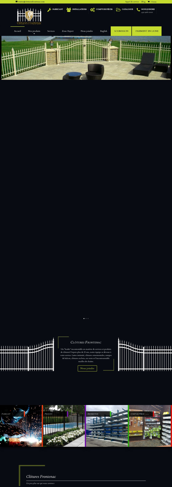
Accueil (17, 31)
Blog (143, 1)
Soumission (121, 31)
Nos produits (34, 31)
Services (51, 31)
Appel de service (132, 1)
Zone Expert (68, 31)
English (103, 31)
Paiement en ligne (147, 31)
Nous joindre (87, 31)
